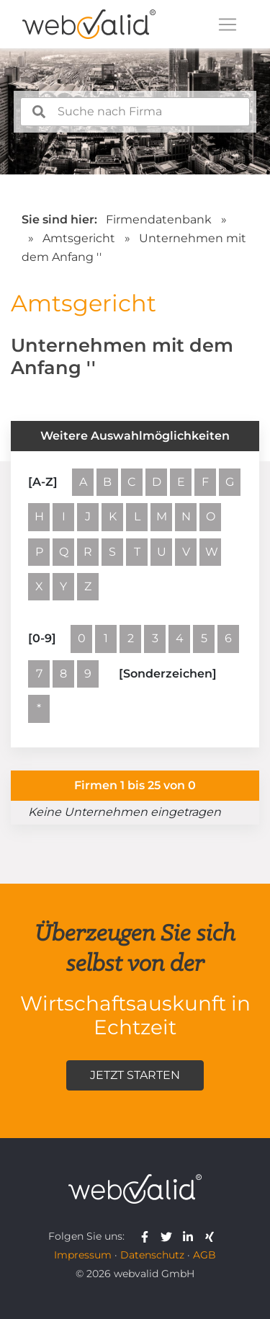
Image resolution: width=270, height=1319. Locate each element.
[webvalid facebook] (148, 1236)
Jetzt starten (135, 1075)
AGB (204, 1254)
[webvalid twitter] (170, 1236)
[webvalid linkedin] (191, 1236)
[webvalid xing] (211, 1236)
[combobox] (135, 111)
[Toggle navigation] (227, 24)
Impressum (83, 1254)
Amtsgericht (80, 238)
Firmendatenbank (159, 219)
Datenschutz (152, 1254)
